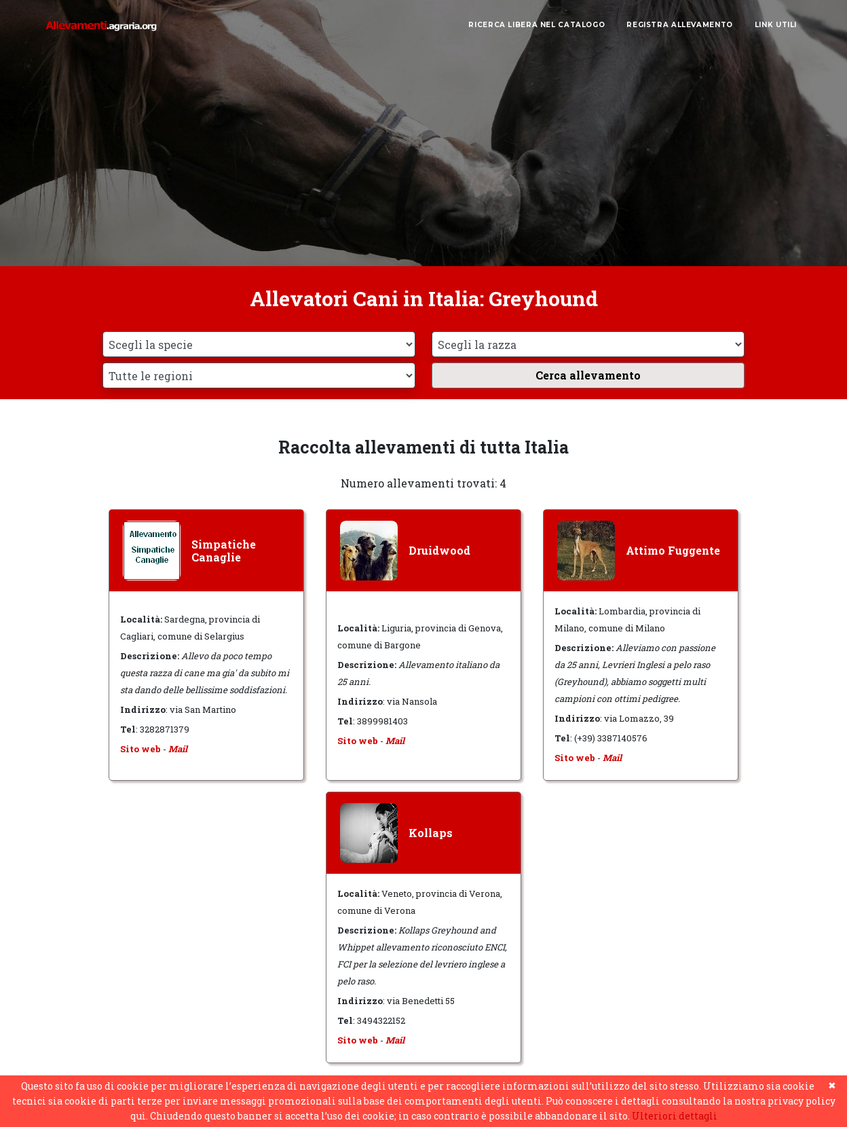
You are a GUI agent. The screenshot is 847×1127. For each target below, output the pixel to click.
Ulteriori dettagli (674, 1115)
